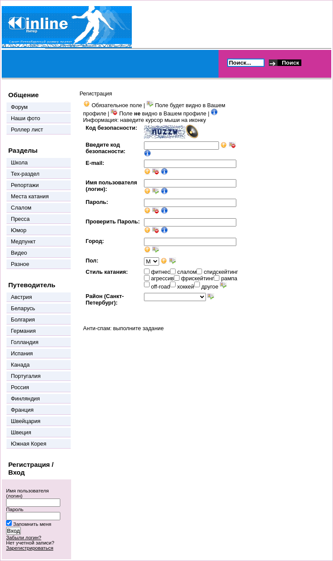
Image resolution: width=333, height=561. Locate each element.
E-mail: (95, 163)
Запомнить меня (32, 524)
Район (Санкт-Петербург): (105, 299)
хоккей (185, 286)
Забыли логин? (23, 537)
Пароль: (97, 202)
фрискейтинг (197, 278)
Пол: (92, 260)
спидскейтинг (221, 272)
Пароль (14, 509)
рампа (229, 278)
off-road (160, 286)
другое (209, 286)
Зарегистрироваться (29, 548)
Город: (95, 241)
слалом (187, 272)
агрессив (162, 278)
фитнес (160, 272)
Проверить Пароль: (113, 221)
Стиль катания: (107, 272)
